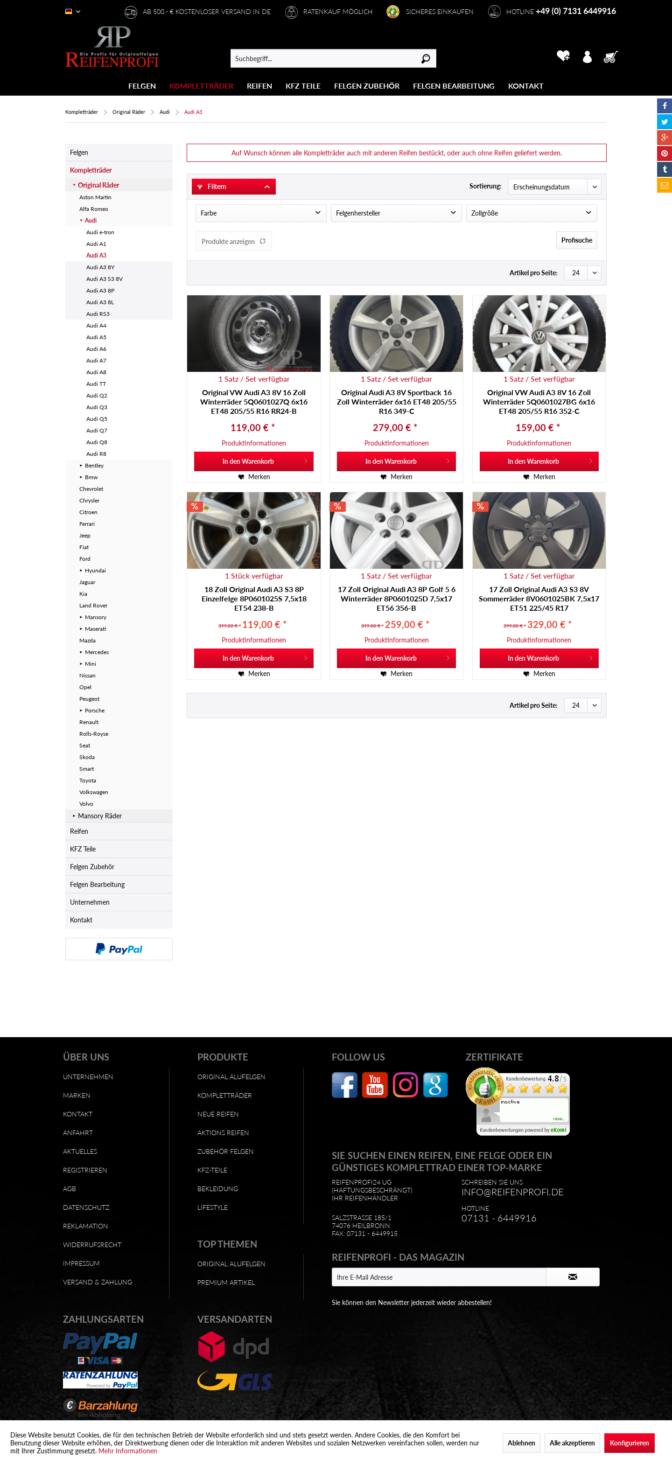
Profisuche (576, 240)
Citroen (88, 512)
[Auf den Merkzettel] (254, 476)
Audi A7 (96, 360)
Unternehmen (90, 902)
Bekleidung (217, 1189)
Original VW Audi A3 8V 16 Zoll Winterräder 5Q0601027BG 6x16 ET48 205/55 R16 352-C (539, 401)
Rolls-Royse (93, 733)
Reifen (79, 831)
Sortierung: (485, 186)
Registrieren (85, 1170)
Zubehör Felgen (225, 1151)
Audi (91, 220)
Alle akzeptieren (572, 1443)
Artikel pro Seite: (534, 273)
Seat (84, 745)
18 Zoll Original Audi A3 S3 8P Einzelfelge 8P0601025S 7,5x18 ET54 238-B (254, 598)
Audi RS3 (98, 313)
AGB (69, 1189)
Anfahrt (78, 1133)
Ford (85, 558)
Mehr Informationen (127, 1451)
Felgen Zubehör (92, 867)
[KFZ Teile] (303, 85)
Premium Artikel (226, 1282)
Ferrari (87, 523)
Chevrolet (91, 488)
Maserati (95, 628)
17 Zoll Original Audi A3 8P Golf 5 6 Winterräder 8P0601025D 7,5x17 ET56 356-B (396, 598)
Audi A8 (96, 372)
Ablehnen (521, 1443)
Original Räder (98, 185)
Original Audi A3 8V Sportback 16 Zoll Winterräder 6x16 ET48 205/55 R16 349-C (396, 401)
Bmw (91, 477)
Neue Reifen (218, 1114)
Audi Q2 (96, 395)
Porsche (95, 710)
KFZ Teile (83, 849)
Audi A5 (96, 337)
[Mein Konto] (587, 56)
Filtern (211, 186)
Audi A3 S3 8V (104, 278)
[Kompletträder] (201, 85)
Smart (86, 768)
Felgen (79, 152)
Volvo (86, 803)
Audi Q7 (96, 430)
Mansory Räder (100, 816)
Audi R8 (96, 453)
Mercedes (97, 652)
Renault (88, 722)
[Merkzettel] (563, 56)
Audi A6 (96, 348)
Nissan (87, 675)
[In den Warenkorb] (253, 461)
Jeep (85, 535)
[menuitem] (142, 85)
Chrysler (89, 500)
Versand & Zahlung (97, 1282)
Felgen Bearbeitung (97, 884)
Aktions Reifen (223, 1133)
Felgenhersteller (358, 213)
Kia (83, 593)
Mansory (95, 617)
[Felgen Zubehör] (367, 85)
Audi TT (96, 383)
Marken (77, 1095)
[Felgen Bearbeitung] (453, 85)
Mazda (87, 640)
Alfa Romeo (93, 208)
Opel (85, 687)
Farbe (209, 213)
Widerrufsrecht (92, 1245)
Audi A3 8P (100, 290)
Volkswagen (93, 791)
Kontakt (81, 920)
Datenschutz (86, 1207)
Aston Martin (95, 197)
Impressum (81, 1263)
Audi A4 (96, 325)
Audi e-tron (100, 232)
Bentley (94, 465)
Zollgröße (484, 213)
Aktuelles (80, 1151)
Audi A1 (96, 243)
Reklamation (85, 1226)
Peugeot (89, 698)
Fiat (84, 547)
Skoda (87, 756)
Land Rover (93, 605)
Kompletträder (91, 170)
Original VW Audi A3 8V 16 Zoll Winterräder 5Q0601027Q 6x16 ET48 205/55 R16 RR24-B (254, 401)
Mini (90, 663)
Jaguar (87, 582)
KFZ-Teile (212, 1170)
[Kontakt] (526, 85)
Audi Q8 (96, 442)
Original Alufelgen (231, 1077)
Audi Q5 (96, 418)
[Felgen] (142, 85)
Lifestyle (212, 1207)
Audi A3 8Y (100, 267)
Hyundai (95, 570)
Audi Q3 (96, 407)
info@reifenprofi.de (513, 1191)
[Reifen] (259, 85)
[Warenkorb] (614, 56)
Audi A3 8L (100, 302)
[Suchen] (425, 58)
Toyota (87, 780)
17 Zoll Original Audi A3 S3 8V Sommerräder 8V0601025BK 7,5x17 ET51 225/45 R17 (539, 598)
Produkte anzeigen (234, 241)
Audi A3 (96, 255)
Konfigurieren (629, 1443)
